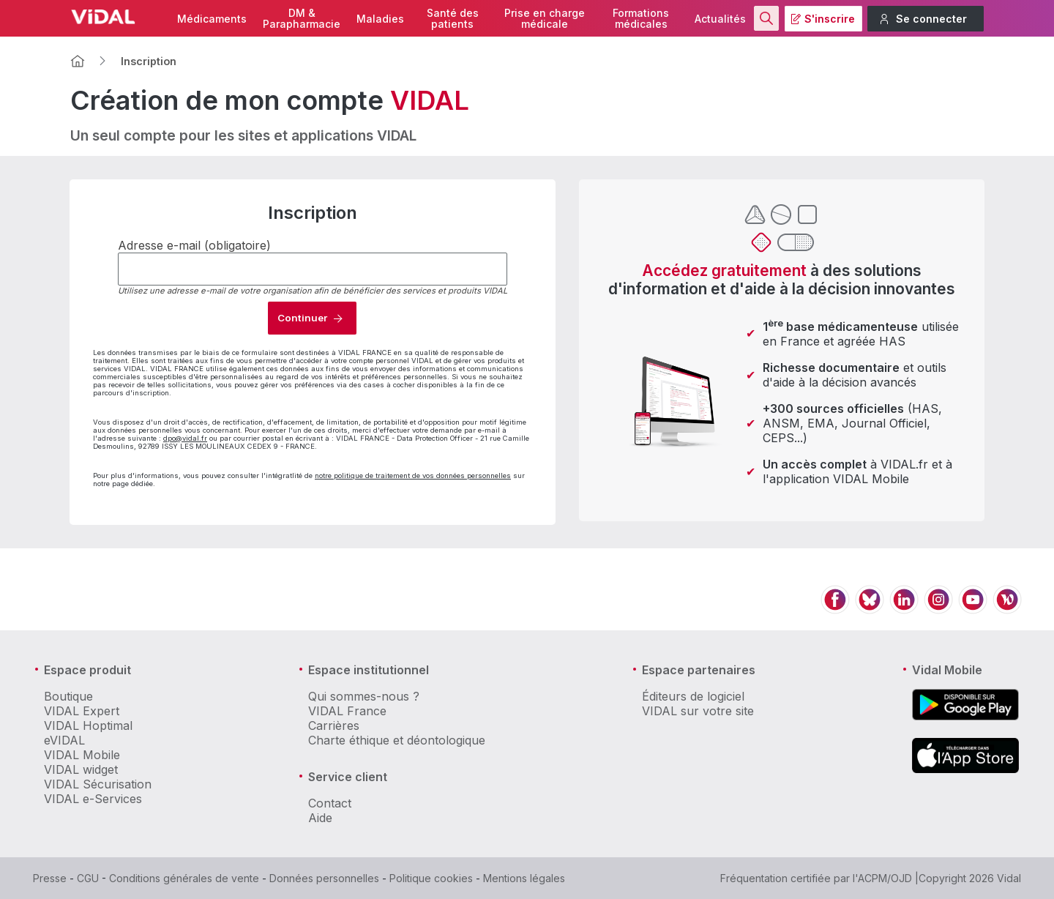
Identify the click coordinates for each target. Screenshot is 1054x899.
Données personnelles (324, 878)
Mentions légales (524, 878)
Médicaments (212, 18)
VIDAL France (347, 711)
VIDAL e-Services (93, 798)
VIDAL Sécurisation (98, 784)
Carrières (333, 725)
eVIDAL (64, 740)
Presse (50, 878)
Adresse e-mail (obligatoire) (194, 245)
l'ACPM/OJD (882, 878)
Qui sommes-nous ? (363, 696)
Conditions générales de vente (184, 878)
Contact (329, 803)
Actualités (720, 18)
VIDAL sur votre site (698, 711)
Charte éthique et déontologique (396, 740)
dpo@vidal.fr (185, 438)
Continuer (302, 318)
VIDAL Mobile (82, 754)
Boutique (68, 696)
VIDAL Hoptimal (88, 725)
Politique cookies (431, 878)
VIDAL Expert (81, 711)
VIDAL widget (81, 769)
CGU (88, 878)
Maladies (380, 18)
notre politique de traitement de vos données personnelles (413, 475)
